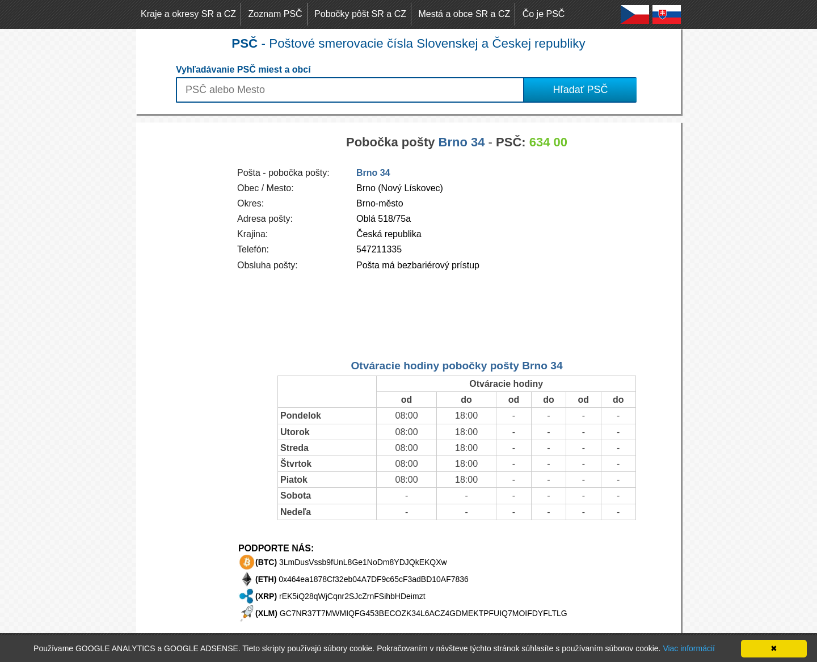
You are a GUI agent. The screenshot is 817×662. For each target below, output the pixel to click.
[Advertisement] (181, 293)
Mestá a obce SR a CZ (464, 14)
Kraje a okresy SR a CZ (188, 14)
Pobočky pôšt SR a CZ (360, 14)
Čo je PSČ (544, 14)
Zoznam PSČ (275, 14)
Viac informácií (689, 648)
